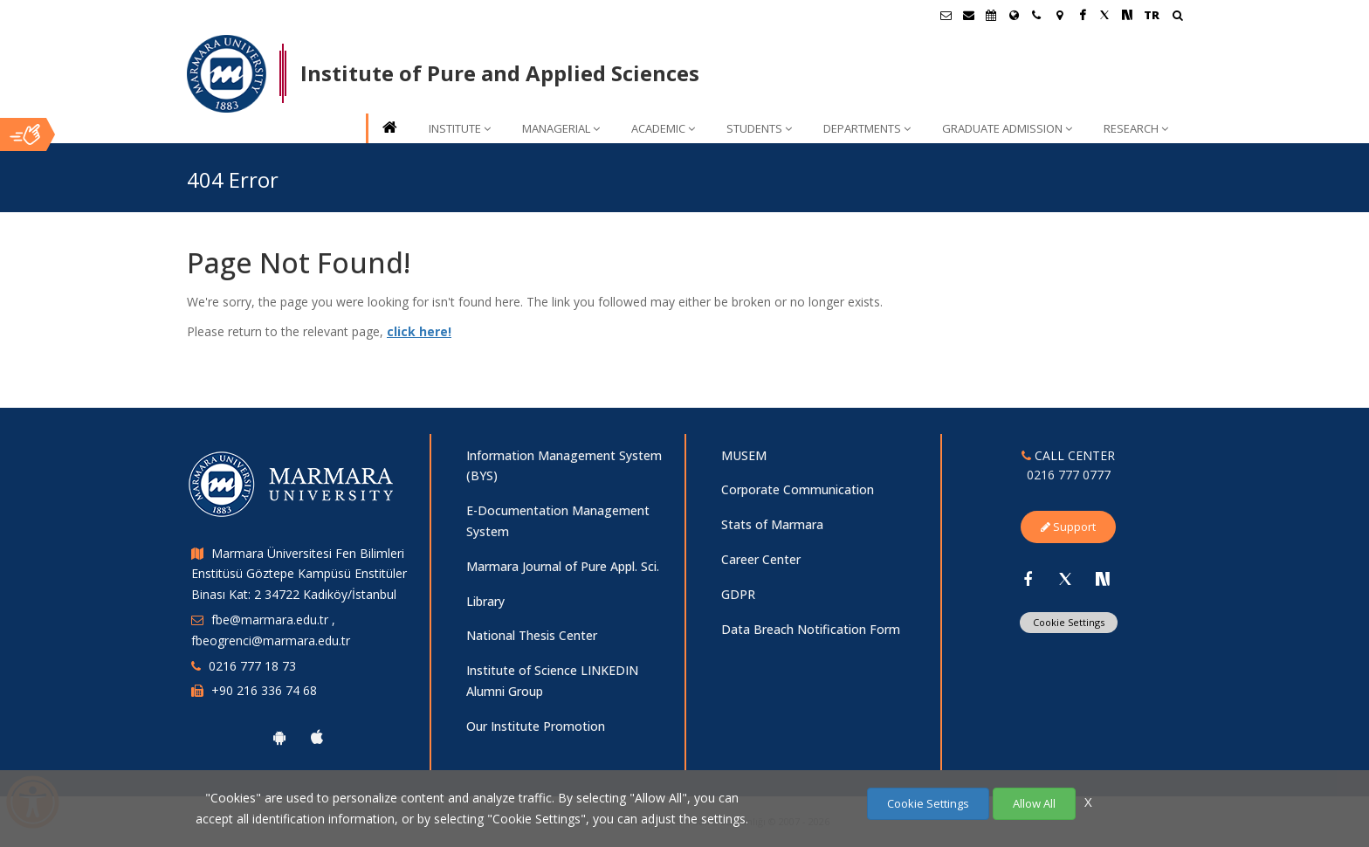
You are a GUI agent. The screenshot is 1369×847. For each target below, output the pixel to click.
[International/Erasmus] (1013, 15)
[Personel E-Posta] (968, 15)
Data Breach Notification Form (810, 629)
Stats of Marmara (772, 524)
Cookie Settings (1068, 622)
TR (1151, 15)
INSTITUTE (460, 128)
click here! (419, 331)
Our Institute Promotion (535, 726)
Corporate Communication (797, 489)
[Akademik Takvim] (991, 15)
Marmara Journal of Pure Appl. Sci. (562, 566)
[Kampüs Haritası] (1059, 15)
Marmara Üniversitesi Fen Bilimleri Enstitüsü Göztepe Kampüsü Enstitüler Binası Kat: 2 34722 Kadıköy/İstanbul (299, 574)
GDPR (738, 594)
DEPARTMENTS (867, 128)
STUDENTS (759, 128)
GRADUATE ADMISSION (1007, 128)
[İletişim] (1036, 15)
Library (485, 601)
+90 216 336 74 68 (264, 690)
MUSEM (744, 455)
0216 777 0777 (1069, 474)
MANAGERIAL (561, 128)
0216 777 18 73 (252, 666)
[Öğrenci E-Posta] (945, 15)
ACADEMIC (663, 128)
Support (1068, 526)
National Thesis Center (531, 635)
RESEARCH (1136, 128)
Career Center (761, 559)
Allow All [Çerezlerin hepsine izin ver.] (1034, 803)
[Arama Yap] (1177, 17)
